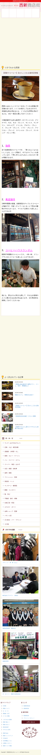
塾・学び (7, 494)
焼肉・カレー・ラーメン (12, 456)
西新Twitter (5, 733)
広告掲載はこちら (7, 740)
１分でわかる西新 (7, 719)
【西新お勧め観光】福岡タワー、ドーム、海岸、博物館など (27, 385)
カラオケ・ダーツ (10, 507)
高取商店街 (26, 708)
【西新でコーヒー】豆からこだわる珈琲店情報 (27, 406)
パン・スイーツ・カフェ (12, 460)
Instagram (5, 738)
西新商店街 (26, 715)
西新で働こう (28, 13)
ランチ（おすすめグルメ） (13, 443)
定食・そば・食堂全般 (11, 447)
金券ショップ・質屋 (11, 511)
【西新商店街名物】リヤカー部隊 (25, 416)
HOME (4, 705)
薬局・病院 (8, 473)
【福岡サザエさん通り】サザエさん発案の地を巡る (27, 427)
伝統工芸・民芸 (9, 503)
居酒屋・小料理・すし (11, 451)
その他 (7, 524)
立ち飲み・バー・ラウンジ (13, 520)
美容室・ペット (9, 481)
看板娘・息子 (20, 13)
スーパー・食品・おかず (12, 464)
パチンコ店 (8, 515)
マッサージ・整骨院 (11, 485)
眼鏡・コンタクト (10, 490)
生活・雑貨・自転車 (11, 468)
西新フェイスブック (8, 735)
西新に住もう (36, 13)
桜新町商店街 (27, 705)
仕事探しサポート (7, 743)
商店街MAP (6, 727)
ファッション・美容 (11, 477)
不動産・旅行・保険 (11, 498)
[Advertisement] (20, 40)
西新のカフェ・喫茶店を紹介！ (24, 395)
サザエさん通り (7, 729)
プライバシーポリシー (29, 718)
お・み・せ (13, 13)
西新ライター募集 (7, 745)
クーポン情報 (6, 716)
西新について (5, 13)
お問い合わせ (31, 722)
